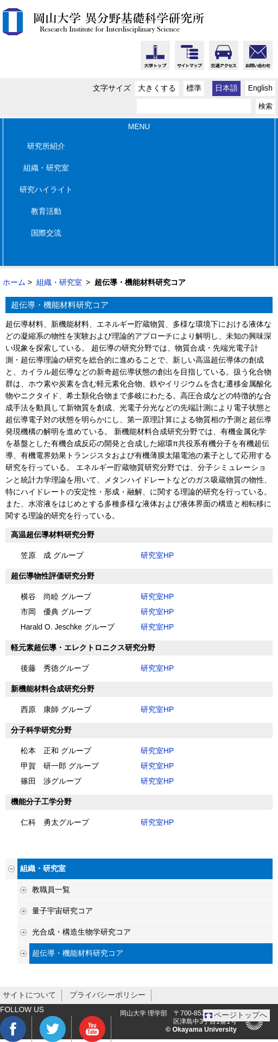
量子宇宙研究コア (62, 911)
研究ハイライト (46, 190)
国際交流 (46, 233)
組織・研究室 (46, 168)
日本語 (226, 88)
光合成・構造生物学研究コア (81, 932)
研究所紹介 (46, 146)
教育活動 (46, 211)
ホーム (14, 282)
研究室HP (157, 555)
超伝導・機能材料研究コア (77, 953)
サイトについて (29, 995)
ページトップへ (240, 1015)
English (260, 88)
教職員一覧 (51, 890)
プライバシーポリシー (108, 995)
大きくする (157, 88)
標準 (193, 88)
